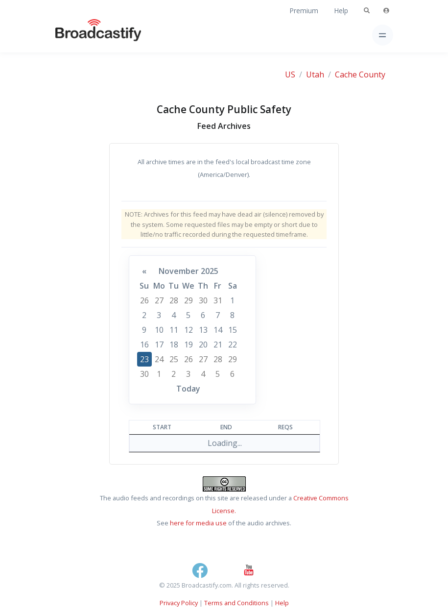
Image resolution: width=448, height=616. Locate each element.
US (290, 74)
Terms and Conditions (236, 602)
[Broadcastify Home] (82, 35)
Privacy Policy (179, 602)
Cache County (360, 74)
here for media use (198, 522)
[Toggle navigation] (382, 35)
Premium (303, 10)
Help (341, 10)
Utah (315, 74)
